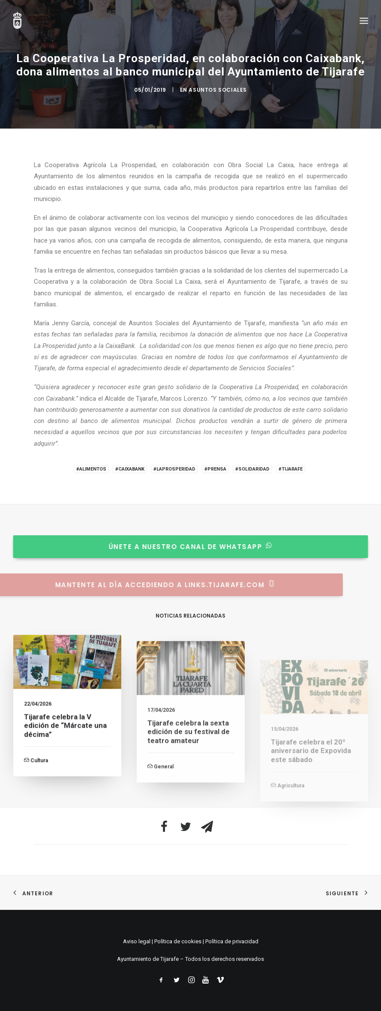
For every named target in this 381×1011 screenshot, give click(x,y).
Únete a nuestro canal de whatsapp (183, 546)
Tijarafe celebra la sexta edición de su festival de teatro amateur (188, 759)
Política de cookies (177, 941)
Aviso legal (136, 941)
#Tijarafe (291, 469)
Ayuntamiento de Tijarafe (148, 959)
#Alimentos (91, 469)
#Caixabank (129, 469)
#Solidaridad (252, 469)
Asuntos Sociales (218, 89)
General (164, 794)
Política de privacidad (231, 941)
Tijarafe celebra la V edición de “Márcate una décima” (65, 733)
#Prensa (215, 469)
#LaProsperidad (174, 469)
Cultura (39, 768)
